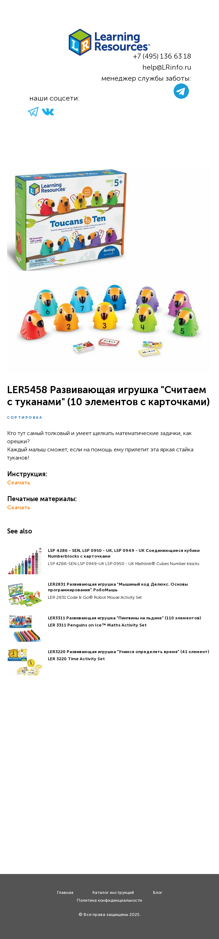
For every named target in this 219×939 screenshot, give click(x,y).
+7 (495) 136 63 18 (162, 56)
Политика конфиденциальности (109, 900)
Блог (157, 892)
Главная (65, 892)
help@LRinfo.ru (166, 67)
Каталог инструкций (113, 892)
